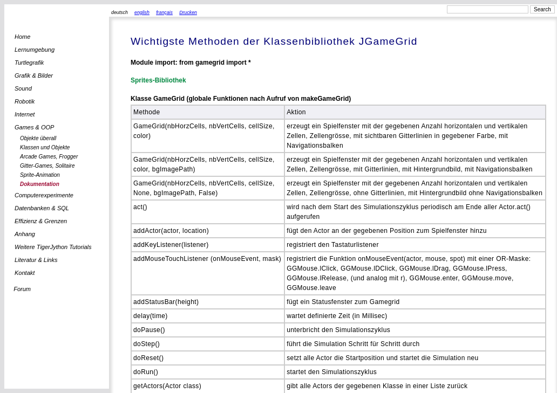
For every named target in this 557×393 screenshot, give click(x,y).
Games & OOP (34, 127)
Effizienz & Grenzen (41, 221)
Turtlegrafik (29, 62)
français (164, 12)
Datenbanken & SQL (42, 208)
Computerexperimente (44, 195)
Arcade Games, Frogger (49, 157)
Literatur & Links (36, 260)
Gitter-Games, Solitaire (47, 166)
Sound (23, 88)
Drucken (188, 12)
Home (22, 36)
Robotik (25, 101)
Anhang (25, 234)
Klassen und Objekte (45, 147)
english (142, 12)
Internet (25, 114)
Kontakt (25, 273)
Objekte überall (38, 138)
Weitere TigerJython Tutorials (53, 247)
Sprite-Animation (40, 175)
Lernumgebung (35, 49)
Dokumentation (39, 184)
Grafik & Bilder (34, 75)
